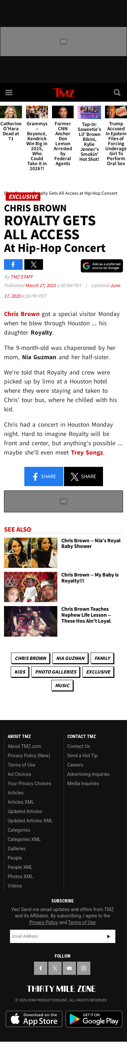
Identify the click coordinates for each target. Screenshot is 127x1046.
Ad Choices (19, 774)
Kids (19, 672)
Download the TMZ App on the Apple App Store (34, 1019)
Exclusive (98, 672)
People (15, 858)
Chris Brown (30, 658)
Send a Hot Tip (82, 755)
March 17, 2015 (41, 285)
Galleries (17, 848)
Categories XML (24, 839)
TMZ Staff (21, 276)
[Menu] (9, 92)
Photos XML (20, 876)
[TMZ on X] (55, 968)
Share (43, 477)
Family (102, 658)
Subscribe (108, 936)
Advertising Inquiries (88, 774)
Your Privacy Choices (29, 783)
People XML (20, 867)
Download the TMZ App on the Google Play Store (94, 1019)
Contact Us (78, 746)
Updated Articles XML (30, 820)
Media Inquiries (83, 783)
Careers (75, 765)
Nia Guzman (70, 658)
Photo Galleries (55, 672)
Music (62, 685)
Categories (19, 830)
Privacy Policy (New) (29, 755)
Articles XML (21, 802)
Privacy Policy (43, 922)
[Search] (117, 92)
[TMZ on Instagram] (83, 968)
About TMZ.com (24, 746)
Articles (16, 792)
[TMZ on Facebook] (40, 968)
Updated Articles (25, 811)
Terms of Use (21, 765)
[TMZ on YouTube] (69, 968)
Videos (15, 886)
